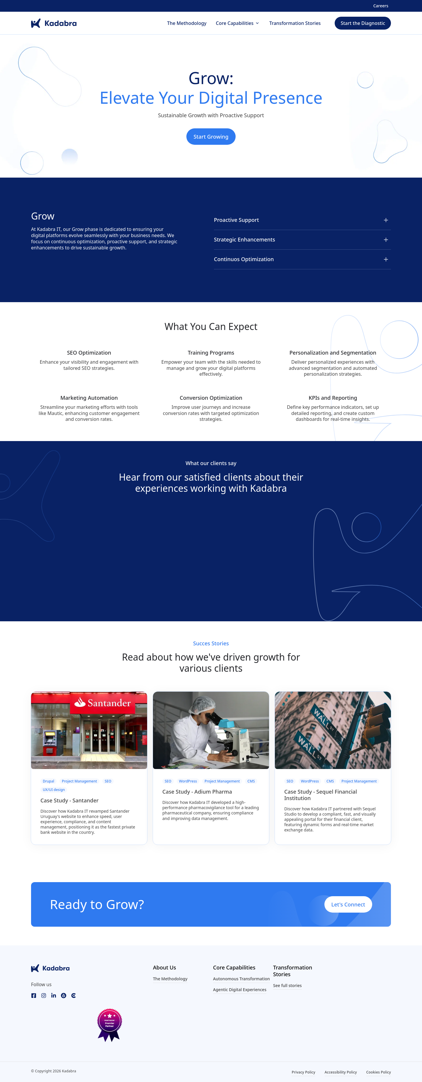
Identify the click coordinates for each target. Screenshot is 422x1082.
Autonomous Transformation (241, 978)
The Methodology (186, 23)
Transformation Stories (295, 23)
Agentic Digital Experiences (239, 989)
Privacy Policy (303, 1072)
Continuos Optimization (244, 259)
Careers (380, 5)
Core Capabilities (234, 23)
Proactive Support (236, 219)
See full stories (287, 985)
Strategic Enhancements (244, 239)
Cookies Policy (378, 1072)
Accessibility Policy (341, 1072)
